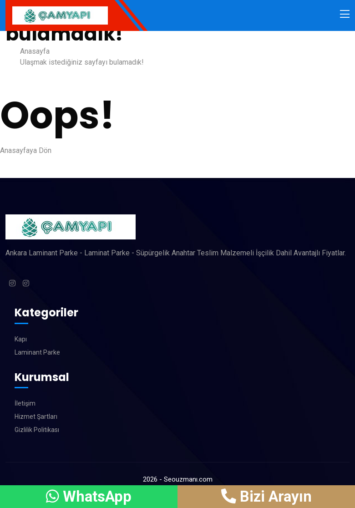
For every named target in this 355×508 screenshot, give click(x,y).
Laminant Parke (37, 352)
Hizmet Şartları (36, 416)
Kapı (21, 339)
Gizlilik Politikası (37, 429)
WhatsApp (89, 496)
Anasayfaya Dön (25, 150)
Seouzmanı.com (188, 479)
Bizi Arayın (266, 496)
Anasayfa (35, 51)
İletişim (25, 403)
